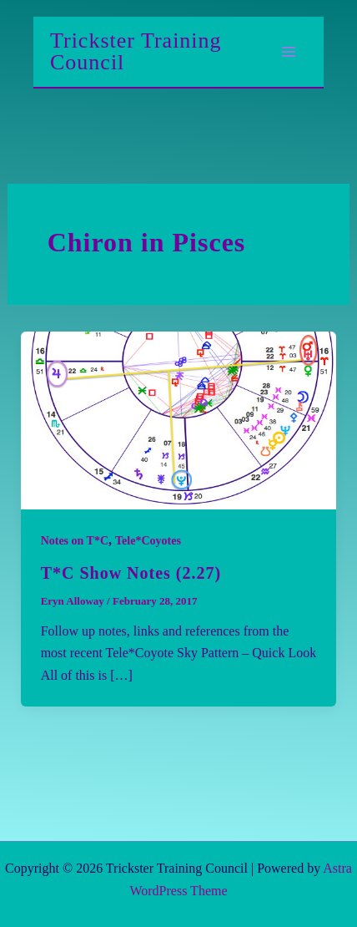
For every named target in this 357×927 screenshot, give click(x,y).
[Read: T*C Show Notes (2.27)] (179, 419)
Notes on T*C (74, 540)
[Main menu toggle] (288, 51)
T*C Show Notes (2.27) (131, 573)
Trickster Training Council (136, 51)
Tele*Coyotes (148, 540)
